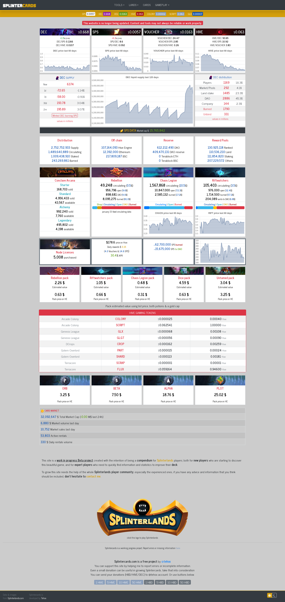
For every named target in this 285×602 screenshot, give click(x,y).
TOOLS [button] (118, 5)
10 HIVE (123, 582)
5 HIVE (111, 582)
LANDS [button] (133, 5)
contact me (93, 476)
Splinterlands (165, 460)
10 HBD (172, 582)
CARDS (147, 5)
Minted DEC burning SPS (65, 115)
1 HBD (149, 582)
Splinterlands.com (16, 598)
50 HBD (184, 582)
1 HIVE (99, 582)
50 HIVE (137, 582)
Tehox (43, 598)
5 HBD (160, 582)
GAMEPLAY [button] (161, 5)
